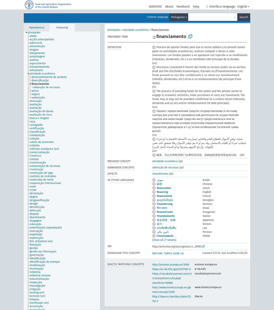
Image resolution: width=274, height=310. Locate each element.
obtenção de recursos (165, 167)
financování (164, 188)
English (242, 6)
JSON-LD (178, 253)
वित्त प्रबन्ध (162, 208)
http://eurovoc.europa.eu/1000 (170, 264)
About (169, 6)
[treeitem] (36, 32)
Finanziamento (166, 216)
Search (244, 17)
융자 (159, 224)
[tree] (62, 171)
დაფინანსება (165, 200)
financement (164, 196)
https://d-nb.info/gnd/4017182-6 (171, 269)
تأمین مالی (163, 232)
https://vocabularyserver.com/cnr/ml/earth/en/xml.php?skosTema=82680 (172, 278)
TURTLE (168, 253)
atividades (114, 30)
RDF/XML (157, 253)
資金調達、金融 (166, 220)
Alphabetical (36, 27)
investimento (160, 173)
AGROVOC (155, 6)
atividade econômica (136, 30)
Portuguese (178, 17)
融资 (159, 184)
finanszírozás (165, 212)
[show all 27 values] (164, 240)
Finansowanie (165, 236)
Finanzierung (165, 204)
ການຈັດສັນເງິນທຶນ (166, 228)
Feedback (183, 6)
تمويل (160, 180)
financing (162, 192)
